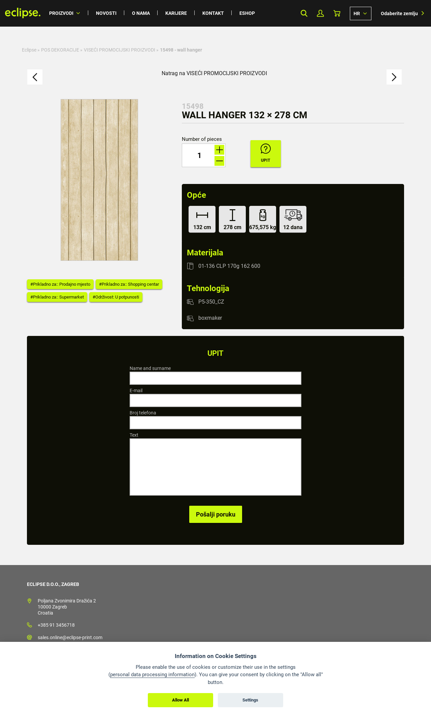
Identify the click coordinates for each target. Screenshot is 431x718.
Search (303, 13)
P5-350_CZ (211, 302)
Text (134, 435)
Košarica (336, 13)
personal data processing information (152, 675)
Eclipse (29, 50)
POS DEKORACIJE (60, 50)
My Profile (320, 13)
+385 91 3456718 (56, 625)
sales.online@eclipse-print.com (70, 637)
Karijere (176, 13)
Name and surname (150, 368)
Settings (250, 700)
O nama (141, 13)
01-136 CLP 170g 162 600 (229, 266)
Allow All (180, 700)
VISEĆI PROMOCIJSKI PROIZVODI (119, 50)
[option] (99, 180)
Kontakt (213, 13)
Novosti (106, 13)
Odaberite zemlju (399, 13)
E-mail (136, 390)
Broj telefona (143, 412)
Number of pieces (202, 139)
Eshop (247, 13)
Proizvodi (61, 13)
